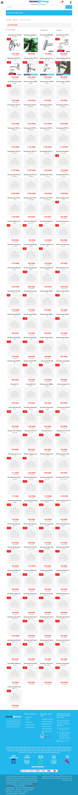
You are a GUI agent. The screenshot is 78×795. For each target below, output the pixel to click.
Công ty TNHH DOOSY (30, 785)
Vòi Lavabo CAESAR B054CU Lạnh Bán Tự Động (53, 35)
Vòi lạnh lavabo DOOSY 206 (15, 337)
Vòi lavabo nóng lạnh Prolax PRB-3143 (18, 616)
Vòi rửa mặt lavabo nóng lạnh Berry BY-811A (36, 523)
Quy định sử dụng (29, 724)
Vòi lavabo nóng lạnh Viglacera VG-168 (18, 244)
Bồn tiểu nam (19, 789)
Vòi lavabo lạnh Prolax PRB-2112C (49, 616)
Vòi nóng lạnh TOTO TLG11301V (33, 151)
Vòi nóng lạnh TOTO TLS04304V (49, 104)
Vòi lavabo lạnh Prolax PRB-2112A (17, 639)
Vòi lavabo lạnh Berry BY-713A (32, 569)
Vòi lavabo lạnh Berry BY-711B (32, 593)
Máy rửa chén (9, 791)
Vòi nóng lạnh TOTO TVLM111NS (17, 104)
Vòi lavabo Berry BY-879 (47, 500)
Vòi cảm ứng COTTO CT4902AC (16, 174)
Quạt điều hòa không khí (12, 793)
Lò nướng (25, 791)
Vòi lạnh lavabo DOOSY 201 (47, 337)
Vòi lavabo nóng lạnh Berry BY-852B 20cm (51, 546)
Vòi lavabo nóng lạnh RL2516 (32, 407)
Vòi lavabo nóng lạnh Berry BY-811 (65, 360)
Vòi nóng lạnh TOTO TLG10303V (65, 128)
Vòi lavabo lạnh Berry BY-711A (48, 593)
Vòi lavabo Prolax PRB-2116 (31, 662)
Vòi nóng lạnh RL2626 (47, 360)
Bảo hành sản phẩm (47, 723)
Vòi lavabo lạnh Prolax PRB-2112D (33, 616)
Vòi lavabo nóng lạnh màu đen (32, 35)
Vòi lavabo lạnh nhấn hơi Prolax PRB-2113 (51, 639)
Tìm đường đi (28, 721)
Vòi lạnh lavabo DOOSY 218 (63, 314)
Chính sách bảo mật (47, 728)
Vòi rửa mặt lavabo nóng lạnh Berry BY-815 (19, 523)
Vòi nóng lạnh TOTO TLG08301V (16, 128)
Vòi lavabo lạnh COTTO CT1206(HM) (34, 197)
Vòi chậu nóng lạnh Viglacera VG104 (34, 244)
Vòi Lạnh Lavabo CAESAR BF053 (33, 81)
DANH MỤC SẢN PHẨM (39, 12)
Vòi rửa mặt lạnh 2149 (14, 407)
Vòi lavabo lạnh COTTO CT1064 (65, 174)
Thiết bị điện (22, 793)
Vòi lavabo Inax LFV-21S (31, 58)
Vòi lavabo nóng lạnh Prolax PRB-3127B (51, 662)
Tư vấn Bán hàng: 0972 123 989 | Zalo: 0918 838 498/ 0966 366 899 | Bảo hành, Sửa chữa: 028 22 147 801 (65, 735)
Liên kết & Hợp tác (29, 726)
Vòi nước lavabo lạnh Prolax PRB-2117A (19, 546)
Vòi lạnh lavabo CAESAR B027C (48, 81)
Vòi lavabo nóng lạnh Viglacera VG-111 (50, 221)
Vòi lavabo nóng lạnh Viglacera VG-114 (67, 221)
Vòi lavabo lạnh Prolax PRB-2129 (65, 639)
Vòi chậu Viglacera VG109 (15, 221)
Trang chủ (8, 20)
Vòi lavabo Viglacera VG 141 (48, 244)
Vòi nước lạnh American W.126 (64, 244)
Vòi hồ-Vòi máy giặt (28, 789)
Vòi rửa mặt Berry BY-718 (63, 58)
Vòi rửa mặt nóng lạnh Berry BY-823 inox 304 (52, 523)
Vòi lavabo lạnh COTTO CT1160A (49, 174)
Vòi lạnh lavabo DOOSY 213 (15, 314)
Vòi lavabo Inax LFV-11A (14, 453)
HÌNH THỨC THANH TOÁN (47, 731)
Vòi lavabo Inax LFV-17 (31, 430)
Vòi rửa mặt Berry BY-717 (63, 500)
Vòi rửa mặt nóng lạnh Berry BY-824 (66, 523)
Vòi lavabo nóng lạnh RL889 (47, 407)
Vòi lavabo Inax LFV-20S (14, 35)
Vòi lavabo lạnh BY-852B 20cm (64, 546)
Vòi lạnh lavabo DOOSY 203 (31, 360)
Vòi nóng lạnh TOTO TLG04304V (65, 104)
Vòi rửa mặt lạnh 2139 (63, 383)
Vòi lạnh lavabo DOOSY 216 (47, 314)
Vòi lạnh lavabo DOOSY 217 (31, 314)
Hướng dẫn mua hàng (47, 718)
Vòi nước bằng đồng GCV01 (15, 267)
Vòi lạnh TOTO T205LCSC (15, 430)
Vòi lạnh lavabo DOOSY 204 (31, 337)
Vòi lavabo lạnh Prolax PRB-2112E (65, 616)
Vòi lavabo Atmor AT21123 (63, 267)
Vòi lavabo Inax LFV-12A (63, 430)
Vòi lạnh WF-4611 (31, 383)
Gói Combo (18, 787)
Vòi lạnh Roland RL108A (14, 500)
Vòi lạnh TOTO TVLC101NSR (31, 546)
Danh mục (15, 20)
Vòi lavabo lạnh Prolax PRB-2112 (33, 639)
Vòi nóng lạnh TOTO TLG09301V (49, 128)
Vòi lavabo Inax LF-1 (47, 430)
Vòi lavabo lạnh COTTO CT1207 (65, 35)
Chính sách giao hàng (47, 720)
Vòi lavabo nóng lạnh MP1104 (32, 476)
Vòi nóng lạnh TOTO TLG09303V (33, 128)
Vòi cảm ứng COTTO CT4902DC (32, 174)
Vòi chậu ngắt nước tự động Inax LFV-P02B (52, 58)
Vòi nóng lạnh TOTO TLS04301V (32, 104)
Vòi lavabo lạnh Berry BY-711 (64, 593)
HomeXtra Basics (10, 787)
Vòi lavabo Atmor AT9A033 (15, 476)
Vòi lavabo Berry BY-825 (31, 500)
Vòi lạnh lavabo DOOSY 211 (63, 290)
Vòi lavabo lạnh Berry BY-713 (48, 569)
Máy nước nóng (17, 791)
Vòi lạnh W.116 (15, 383)
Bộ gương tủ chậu (10, 789)
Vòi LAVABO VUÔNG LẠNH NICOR (17, 662)
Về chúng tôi (28, 716)
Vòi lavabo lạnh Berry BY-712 (15, 593)
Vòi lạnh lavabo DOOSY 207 (47, 290)
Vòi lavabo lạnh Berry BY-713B (16, 569)
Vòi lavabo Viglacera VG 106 (48, 453)
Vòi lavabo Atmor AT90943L (64, 453)
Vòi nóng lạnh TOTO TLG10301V (16, 151)
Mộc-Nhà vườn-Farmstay (28, 787)
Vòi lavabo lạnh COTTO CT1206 (16, 58)
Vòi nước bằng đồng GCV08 (47, 267)
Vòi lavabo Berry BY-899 (14, 81)
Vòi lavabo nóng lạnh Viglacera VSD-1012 (35, 221)
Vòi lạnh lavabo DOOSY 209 (15, 360)
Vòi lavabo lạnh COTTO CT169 (16, 197)
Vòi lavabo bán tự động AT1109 (32, 290)
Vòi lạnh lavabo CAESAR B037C (65, 81)
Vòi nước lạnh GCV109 (63, 407)
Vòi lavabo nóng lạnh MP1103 (48, 476)
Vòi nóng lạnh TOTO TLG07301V (49, 151)
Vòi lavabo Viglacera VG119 (31, 453)
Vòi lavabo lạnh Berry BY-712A (64, 569)
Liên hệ (27, 719)
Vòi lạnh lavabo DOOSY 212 (63, 337)
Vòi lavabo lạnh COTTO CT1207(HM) (50, 197)
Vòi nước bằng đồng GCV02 (31, 267)
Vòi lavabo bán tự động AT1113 (16, 290)
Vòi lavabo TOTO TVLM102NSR (64, 476)
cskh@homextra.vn (64, 740)
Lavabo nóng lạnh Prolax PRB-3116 (17, 686)
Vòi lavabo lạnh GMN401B (47, 383)
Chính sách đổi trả (46, 725)
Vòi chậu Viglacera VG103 (63, 197)
